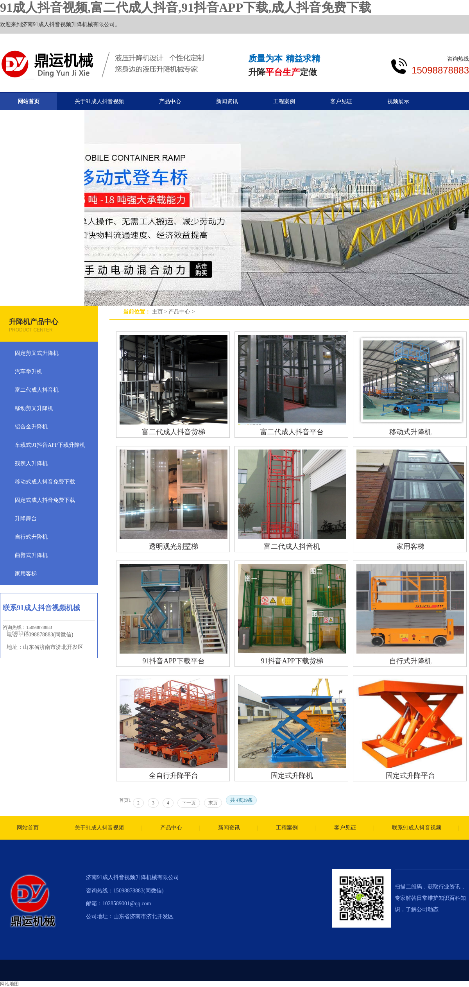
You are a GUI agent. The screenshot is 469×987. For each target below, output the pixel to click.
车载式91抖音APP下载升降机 (50, 445)
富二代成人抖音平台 (292, 432)
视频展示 (398, 101)
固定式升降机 (292, 775)
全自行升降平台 (173, 775)
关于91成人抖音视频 (99, 101)
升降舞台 (26, 518)
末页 (213, 803)
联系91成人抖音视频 (416, 828)
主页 (157, 312)
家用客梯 (410, 546)
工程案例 (284, 101)
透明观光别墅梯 (173, 546)
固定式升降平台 (410, 775)
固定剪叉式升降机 (37, 353)
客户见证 (341, 101)
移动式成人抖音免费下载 (45, 482)
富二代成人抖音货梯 (173, 432)
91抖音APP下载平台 (173, 661)
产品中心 (179, 312)
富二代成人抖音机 (292, 546)
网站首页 (28, 101)
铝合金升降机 (31, 427)
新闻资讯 (227, 101)
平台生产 (282, 72)
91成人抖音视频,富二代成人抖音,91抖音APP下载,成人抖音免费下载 (185, 7)
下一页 (189, 803)
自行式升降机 (410, 661)
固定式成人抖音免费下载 (45, 500)
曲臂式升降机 (31, 555)
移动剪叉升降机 (34, 408)
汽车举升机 (28, 371)
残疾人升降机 (31, 463)
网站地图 (9, 984)
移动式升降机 (410, 432)
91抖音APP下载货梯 (292, 661)
